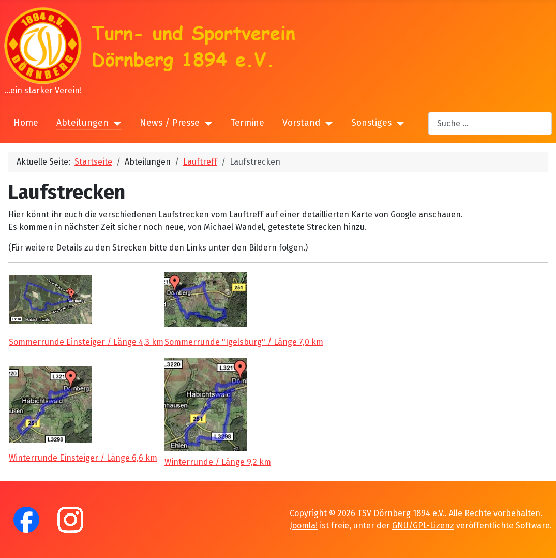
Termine (247, 123)
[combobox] (490, 123)
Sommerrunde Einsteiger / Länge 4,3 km (86, 342)
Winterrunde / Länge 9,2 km (217, 462)
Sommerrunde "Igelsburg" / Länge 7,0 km (243, 342)
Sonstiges (371, 123)
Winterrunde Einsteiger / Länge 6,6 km (83, 458)
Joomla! (304, 526)
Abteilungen (82, 123)
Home (25, 123)
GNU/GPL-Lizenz (423, 526)
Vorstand (301, 123)
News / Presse (170, 123)
